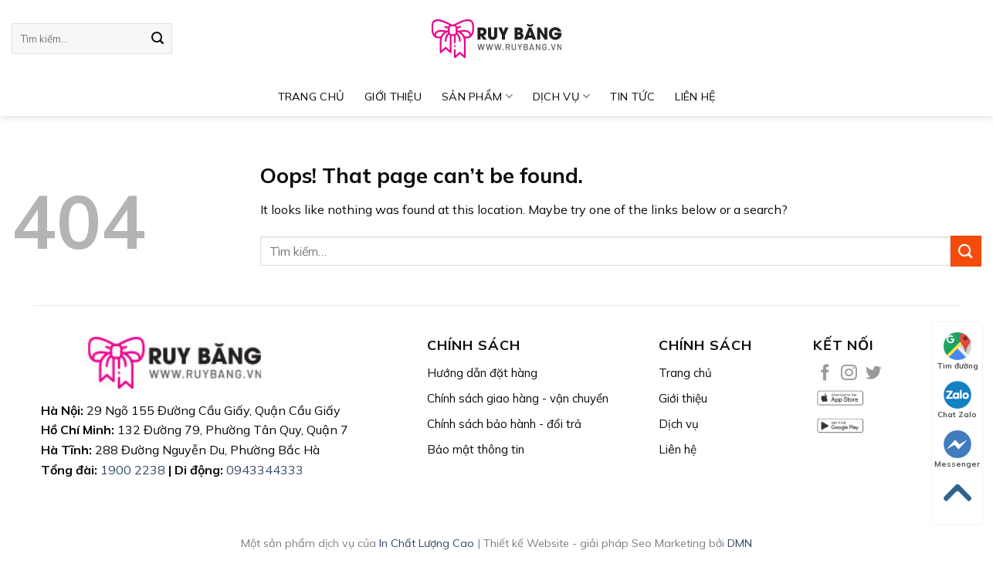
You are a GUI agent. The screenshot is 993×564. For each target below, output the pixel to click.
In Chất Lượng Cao (426, 543)
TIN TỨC (632, 97)
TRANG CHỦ (311, 97)
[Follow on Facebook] (825, 373)
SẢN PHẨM (477, 96)
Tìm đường (957, 351)
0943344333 (264, 469)
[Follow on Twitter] (874, 373)
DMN (739, 543)
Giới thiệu (393, 97)
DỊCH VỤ (562, 96)
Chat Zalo (957, 400)
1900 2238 (132, 469)
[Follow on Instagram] (849, 373)
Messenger (957, 449)
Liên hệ (695, 97)
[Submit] (157, 38)
